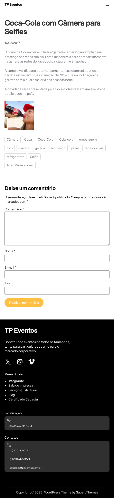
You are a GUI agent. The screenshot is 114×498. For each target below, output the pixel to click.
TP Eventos (13, 4)
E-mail (10, 267)
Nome (10, 251)
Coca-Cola (45, 139)
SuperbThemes (87, 492)
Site (7, 284)
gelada (40, 148)
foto (10, 148)
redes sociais (94, 148)
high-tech (58, 148)
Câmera (12, 139)
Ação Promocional (20, 165)
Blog (11, 395)
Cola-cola (66, 139)
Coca (28, 139)
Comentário (14, 209)
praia (75, 148)
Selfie (34, 157)
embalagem (88, 139)
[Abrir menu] (107, 4)
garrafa (23, 148)
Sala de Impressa (20, 385)
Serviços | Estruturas (23, 390)
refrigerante (15, 157)
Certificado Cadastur (23, 399)
